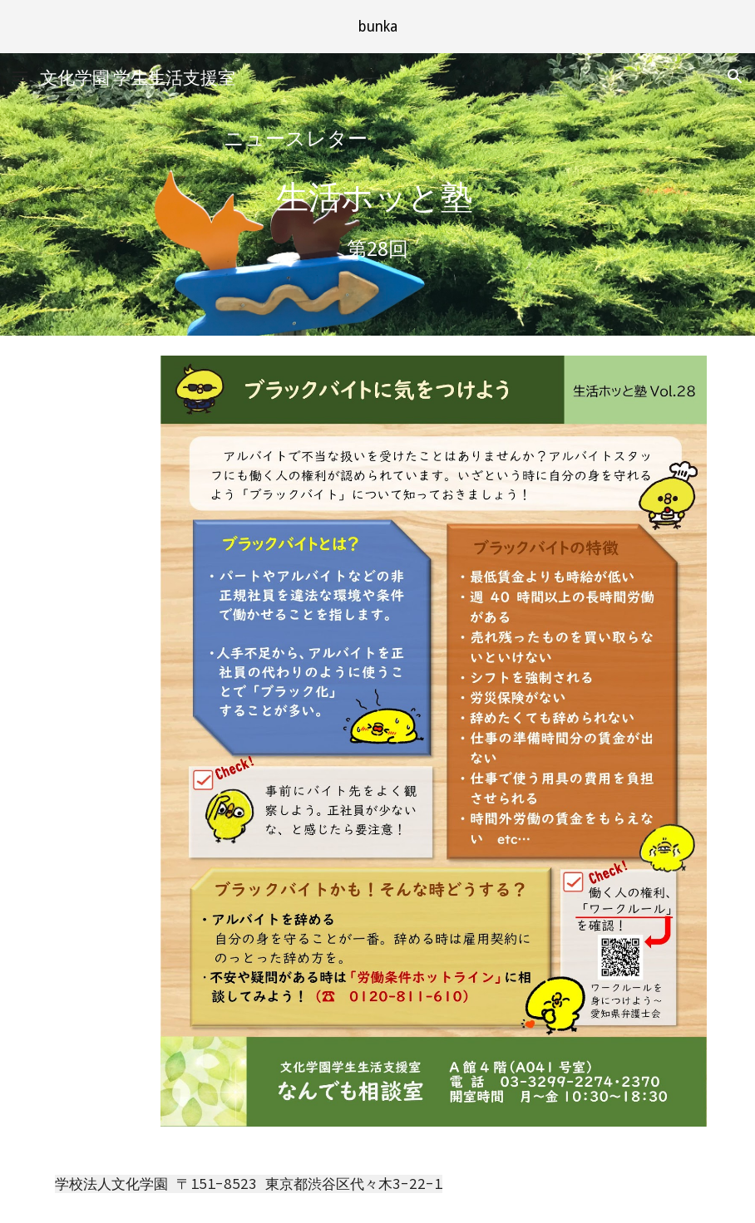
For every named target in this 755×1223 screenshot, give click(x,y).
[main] (377, 139)
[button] (20, 76)
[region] (377, 26)
